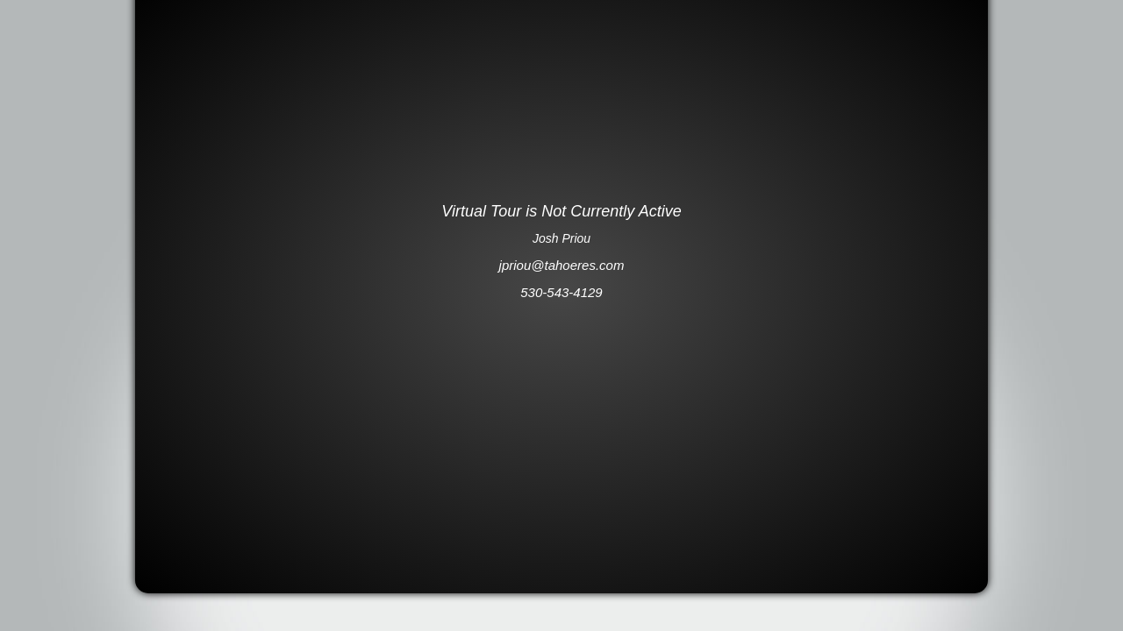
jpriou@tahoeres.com (562, 265)
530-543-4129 (561, 292)
